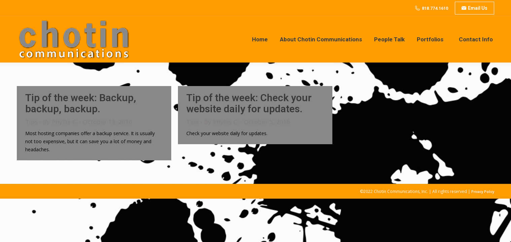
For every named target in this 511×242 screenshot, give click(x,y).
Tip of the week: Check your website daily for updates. (249, 103)
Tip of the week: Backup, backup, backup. (80, 103)
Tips (31, 122)
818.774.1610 (435, 8)
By (60, 121)
